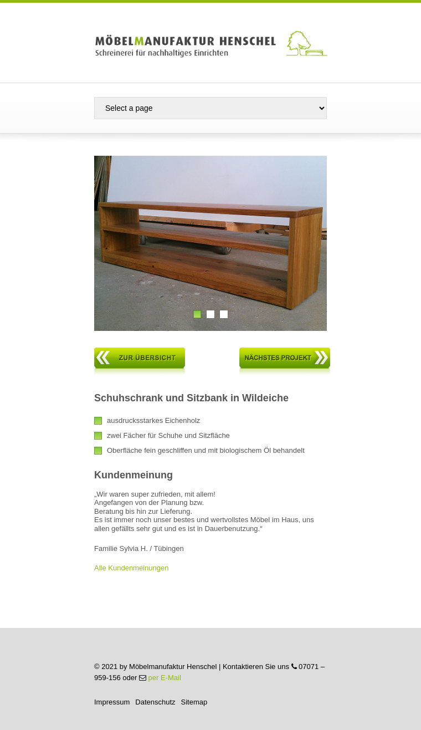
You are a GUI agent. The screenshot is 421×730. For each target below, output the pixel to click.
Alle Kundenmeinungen (131, 568)
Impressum (112, 702)
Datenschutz (155, 702)
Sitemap (194, 702)
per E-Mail (164, 677)
